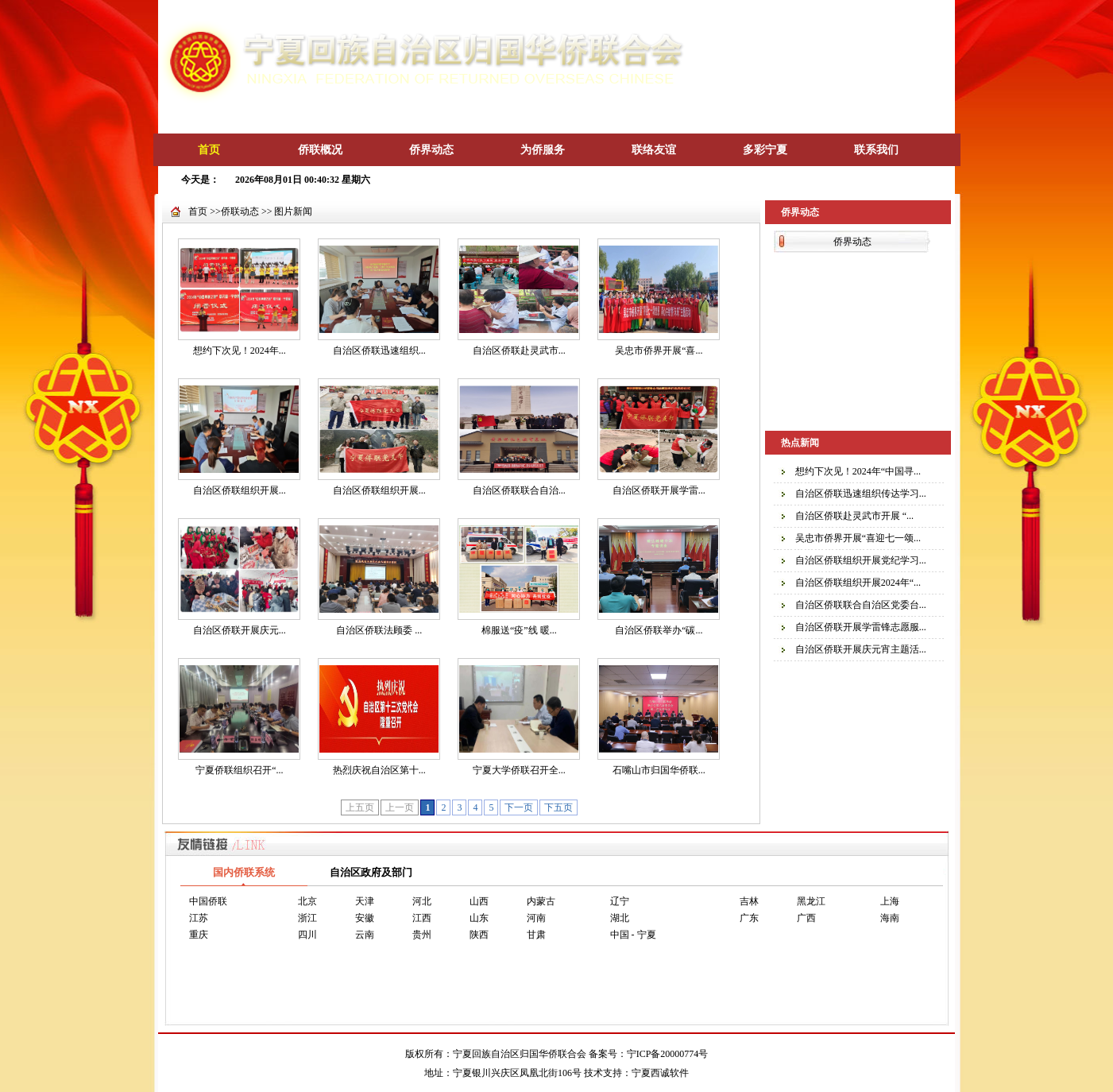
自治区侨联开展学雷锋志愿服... (860, 627)
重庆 (198, 934)
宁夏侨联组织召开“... (239, 770)
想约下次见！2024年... (239, 350)
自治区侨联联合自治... (519, 490)
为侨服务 (542, 150)
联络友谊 (654, 150)
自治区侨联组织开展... (239, 490)
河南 (536, 918)
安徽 (364, 918)
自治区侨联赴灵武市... (519, 350)
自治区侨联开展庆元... (239, 630)
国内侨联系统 (244, 872)
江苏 (198, 918)
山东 (479, 918)
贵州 (421, 934)
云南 (364, 934)
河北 (421, 901)
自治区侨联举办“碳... (658, 630)
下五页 (558, 807)
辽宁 (619, 901)
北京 (307, 901)
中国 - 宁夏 (633, 934)
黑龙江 (811, 901)
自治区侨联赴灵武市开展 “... (854, 515)
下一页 (518, 807)
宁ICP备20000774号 (668, 1053)
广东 (749, 918)
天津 (364, 901)
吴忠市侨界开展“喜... (658, 350)
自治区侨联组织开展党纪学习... (860, 560)
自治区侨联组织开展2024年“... (858, 582)
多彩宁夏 (765, 150)
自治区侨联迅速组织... (379, 350)
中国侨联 (208, 901)
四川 (307, 934)
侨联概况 (320, 150)
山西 (479, 901)
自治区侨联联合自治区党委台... (860, 604)
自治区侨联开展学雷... (659, 490)
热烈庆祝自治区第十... (379, 770)
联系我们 (876, 150)
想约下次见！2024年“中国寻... (858, 471)
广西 (806, 918)
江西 (421, 918)
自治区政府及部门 (371, 872)
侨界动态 (431, 150)
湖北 (619, 918)
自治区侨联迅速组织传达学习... (860, 493)
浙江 (307, 918)
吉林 (749, 901)
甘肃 (536, 934)
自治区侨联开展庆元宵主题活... (860, 649)
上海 (889, 901)
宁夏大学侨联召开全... (519, 770)
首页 (209, 150)
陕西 (479, 934)
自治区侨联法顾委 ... (379, 630)
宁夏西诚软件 (660, 1072)
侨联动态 (240, 211)
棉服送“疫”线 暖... (519, 630)
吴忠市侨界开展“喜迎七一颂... (858, 538)
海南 (889, 918)
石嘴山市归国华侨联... (659, 770)
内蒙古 (541, 901)
